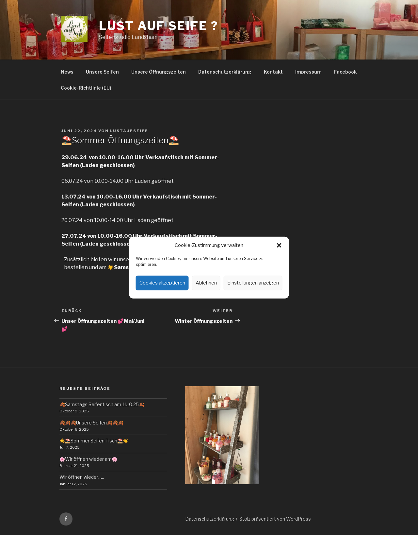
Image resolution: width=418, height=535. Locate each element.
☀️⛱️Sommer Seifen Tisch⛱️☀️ (93, 440)
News (67, 72)
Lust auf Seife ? (158, 26)
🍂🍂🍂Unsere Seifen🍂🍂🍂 (91, 422)
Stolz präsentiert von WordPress (275, 519)
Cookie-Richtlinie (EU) (86, 88)
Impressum (308, 72)
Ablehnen (206, 283)
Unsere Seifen (102, 72)
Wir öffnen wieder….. (81, 477)
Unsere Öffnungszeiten (158, 72)
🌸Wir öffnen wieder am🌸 (88, 459)
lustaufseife (129, 131)
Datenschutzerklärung (224, 72)
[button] (279, 245)
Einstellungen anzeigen (253, 283)
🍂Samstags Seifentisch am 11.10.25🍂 (101, 404)
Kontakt (273, 72)
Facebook (345, 72)
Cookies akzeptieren (162, 283)
